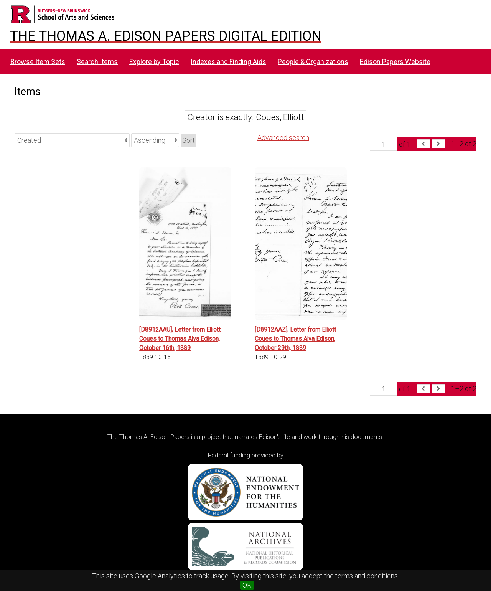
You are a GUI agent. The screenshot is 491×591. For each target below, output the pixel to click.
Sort (188, 140)
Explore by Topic (154, 62)
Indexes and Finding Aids (228, 62)
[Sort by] (72, 140)
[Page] (383, 144)
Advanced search (283, 138)
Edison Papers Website (395, 62)
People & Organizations (313, 62)
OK (247, 585)
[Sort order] (155, 140)
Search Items (97, 62)
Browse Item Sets (37, 62)
